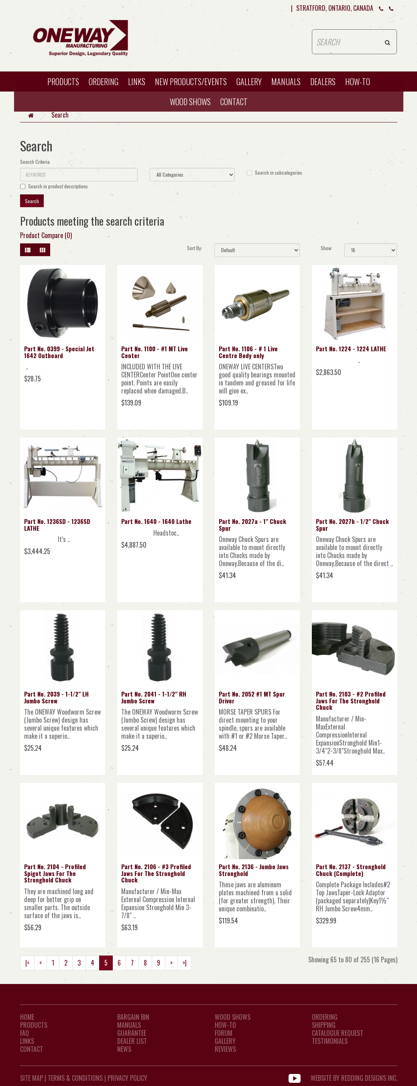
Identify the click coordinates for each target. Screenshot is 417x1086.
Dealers (323, 81)
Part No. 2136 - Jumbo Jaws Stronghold (254, 870)
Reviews (225, 1049)
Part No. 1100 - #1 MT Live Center (154, 352)
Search (60, 115)
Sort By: (194, 248)
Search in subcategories (274, 172)
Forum (223, 1033)
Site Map (31, 1078)
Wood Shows (232, 1017)
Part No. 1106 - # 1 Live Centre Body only (248, 352)
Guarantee (131, 1033)
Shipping (324, 1025)
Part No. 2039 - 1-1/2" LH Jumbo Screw (56, 697)
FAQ (24, 1033)
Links (136, 81)
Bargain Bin (133, 1017)
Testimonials (330, 1041)
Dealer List (132, 1041)
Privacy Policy (127, 1078)
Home (27, 1017)
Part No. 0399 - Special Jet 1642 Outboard (59, 352)
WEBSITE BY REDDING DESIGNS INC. (354, 1078)
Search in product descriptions (54, 186)
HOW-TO (357, 81)
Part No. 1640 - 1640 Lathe (156, 521)
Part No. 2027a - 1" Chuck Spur (252, 524)
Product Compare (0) (46, 235)
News (124, 1049)
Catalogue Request (337, 1033)
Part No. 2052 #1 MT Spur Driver (252, 697)
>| (185, 963)
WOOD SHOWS (190, 102)
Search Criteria (35, 161)
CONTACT (234, 102)
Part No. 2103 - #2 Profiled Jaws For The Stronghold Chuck (351, 700)
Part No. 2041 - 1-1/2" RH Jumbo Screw (153, 697)
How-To (225, 1025)
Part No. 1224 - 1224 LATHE (351, 348)
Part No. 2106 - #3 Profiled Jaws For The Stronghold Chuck (156, 873)
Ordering (103, 81)
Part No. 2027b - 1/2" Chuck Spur (352, 524)
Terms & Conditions (75, 1078)
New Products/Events (191, 81)
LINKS (27, 1041)
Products (63, 81)
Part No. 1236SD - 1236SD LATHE (57, 524)
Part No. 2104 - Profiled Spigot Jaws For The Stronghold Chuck (55, 873)
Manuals (286, 81)
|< (27, 963)
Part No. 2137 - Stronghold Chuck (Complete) (351, 870)
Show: (326, 248)
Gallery (249, 81)
